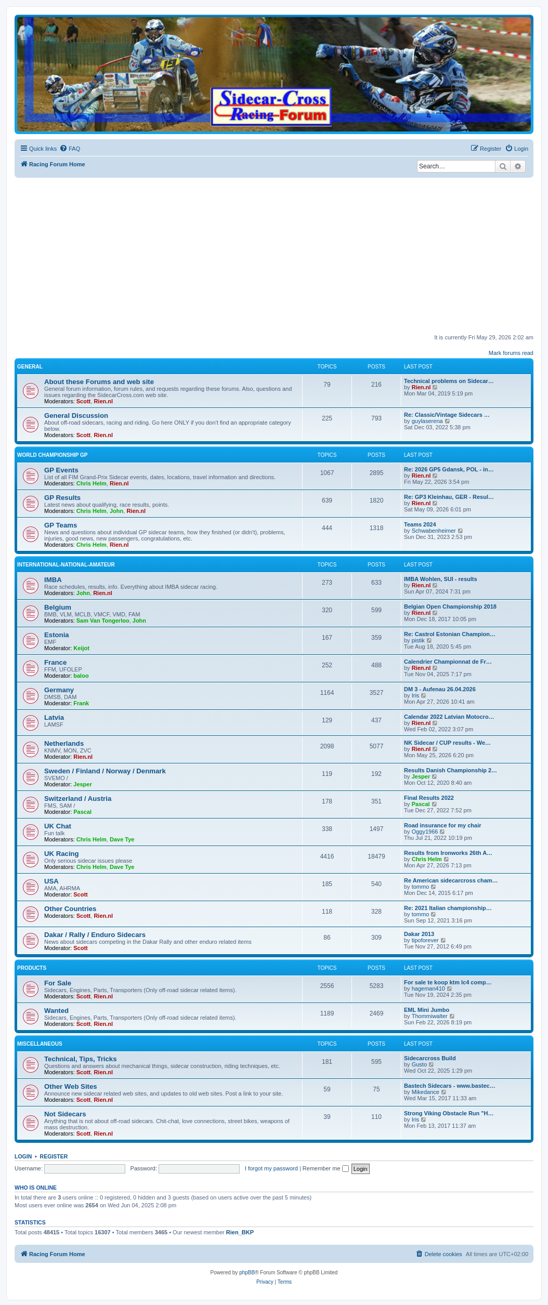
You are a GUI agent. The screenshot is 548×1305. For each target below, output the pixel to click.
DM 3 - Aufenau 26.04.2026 (440, 689)
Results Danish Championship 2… (450, 770)
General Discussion (76, 415)
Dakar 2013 (419, 934)
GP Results (62, 498)
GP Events (61, 470)
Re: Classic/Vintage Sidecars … (447, 415)
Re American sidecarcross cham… (451, 880)
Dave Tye (122, 839)
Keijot (81, 648)
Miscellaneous (39, 1044)
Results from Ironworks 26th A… (448, 853)
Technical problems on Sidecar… (449, 381)
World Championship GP (52, 455)
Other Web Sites (70, 1086)
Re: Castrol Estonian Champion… (449, 634)
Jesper (82, 784)
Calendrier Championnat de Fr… (448, 661)
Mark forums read (511, 353)
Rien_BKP (240, 1232)
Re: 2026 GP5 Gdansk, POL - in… (449, 469)
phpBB (247, 1272)
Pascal (82, 812)
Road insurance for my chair (442, 825)
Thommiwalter (430, 1016)
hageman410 (428, 988)
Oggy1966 (425, 831)
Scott (83, 401)
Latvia (54, 717)
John (116, 511)
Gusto (419, 1064)
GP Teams (60, 525)
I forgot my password (271, 1168)
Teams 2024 (420, 524)
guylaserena (427, 421)
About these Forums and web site (99, 382)
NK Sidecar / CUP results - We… (447, 743)
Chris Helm (91, 483)
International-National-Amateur (66, 565)
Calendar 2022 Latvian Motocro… (449, 717)
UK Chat (57, 826)
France (55, 662)
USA (51, 881)
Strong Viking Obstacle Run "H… (448, 1113)
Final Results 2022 (429, 798)
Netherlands (64, 743)
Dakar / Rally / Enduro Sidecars (95, 935)
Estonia (56, 635)
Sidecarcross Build (430, 1058)
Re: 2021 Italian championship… (448, 908)
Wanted (56, 1010)
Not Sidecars (65, 1114)
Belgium (57, 607)
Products (31, 968)
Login (23, 1156)
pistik (418, 640)
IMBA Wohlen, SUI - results (440, 579)
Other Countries (70, 909)
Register (54, 1156)
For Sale (57, 983)
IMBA (53, 580)
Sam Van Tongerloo (102, 620)
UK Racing (61, 854)
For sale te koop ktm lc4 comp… (448, 982)
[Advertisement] (281, 255)
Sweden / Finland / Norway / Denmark (105, 771)
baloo (80, 676)
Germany (59, 690)
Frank (81, 703)
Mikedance (425, 1092)
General (30, 367)
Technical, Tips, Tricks (80, 1059)
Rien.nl (103, 401)
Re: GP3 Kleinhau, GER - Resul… (449, 497)
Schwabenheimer (434, 531)
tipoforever (425, 940)
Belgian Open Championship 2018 (450, 606)
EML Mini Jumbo (426, 1010)
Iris (416, 695)
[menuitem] (69, 148)
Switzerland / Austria (77, 798)
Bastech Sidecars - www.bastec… (449, 1086)
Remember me (326, 1168)
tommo (420, 887)
